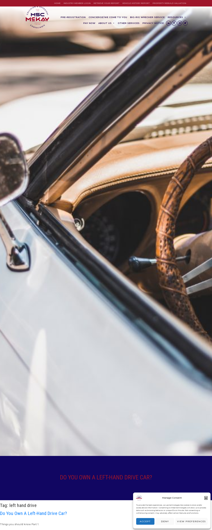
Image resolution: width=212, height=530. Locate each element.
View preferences (191, 521)
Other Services (129, 23)
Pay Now (162, 10)
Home (57, 3)
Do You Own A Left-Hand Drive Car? (33, 513)
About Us (106, 23)
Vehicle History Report (136, 3)
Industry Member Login (77, 3)
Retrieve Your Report (106, 3)
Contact (175, 10)
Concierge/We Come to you (108, 17)
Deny (165, 521)
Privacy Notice (153, 23)
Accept (145, 521)
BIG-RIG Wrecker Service (140, 10)
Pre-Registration (73, 17)
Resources (177, 17)
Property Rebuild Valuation (169, 3)
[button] (205, 497)
